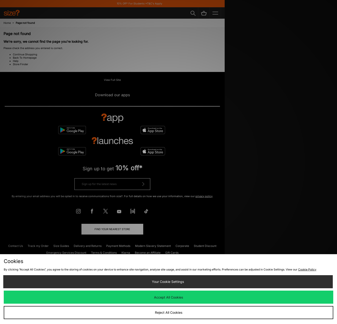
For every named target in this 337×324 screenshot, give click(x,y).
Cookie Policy (307, 269)
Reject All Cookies (168, 312)
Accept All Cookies (168, 297)
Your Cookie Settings (168, 282)
